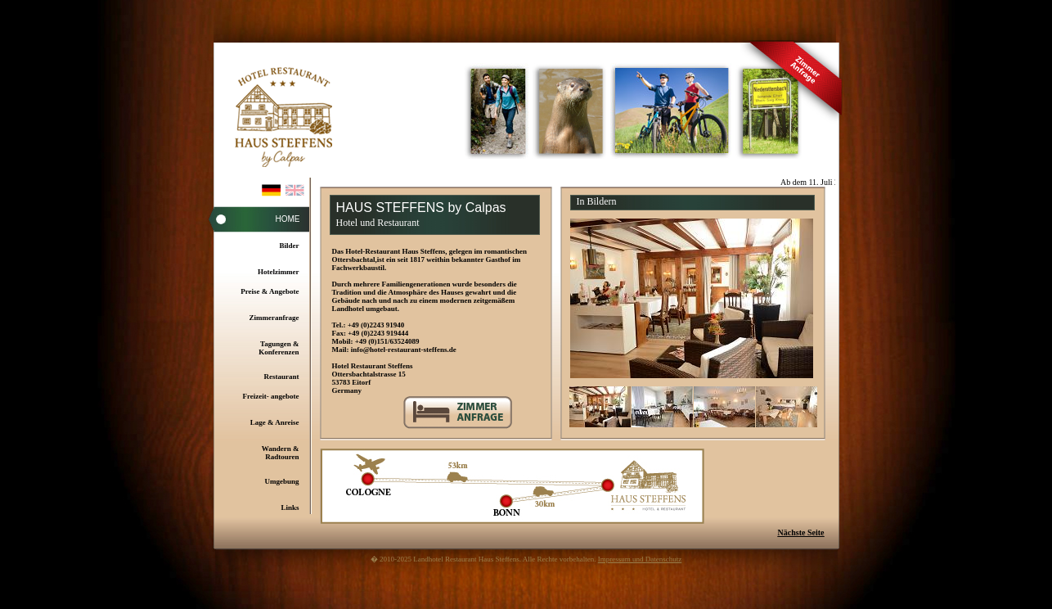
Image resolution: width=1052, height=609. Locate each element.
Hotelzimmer (278, 272)
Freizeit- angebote (270, 396)
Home (288, 218)
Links (290, 507)
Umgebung (281, 481)
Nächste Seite (801, 532)
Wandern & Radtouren (280, 452)
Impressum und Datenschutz (639, 559)
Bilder (289, 245)
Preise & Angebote (270, 291)
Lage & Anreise (274, 422)
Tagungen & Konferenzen (279, 348)
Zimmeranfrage (274, 318)
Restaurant (281, 376)
